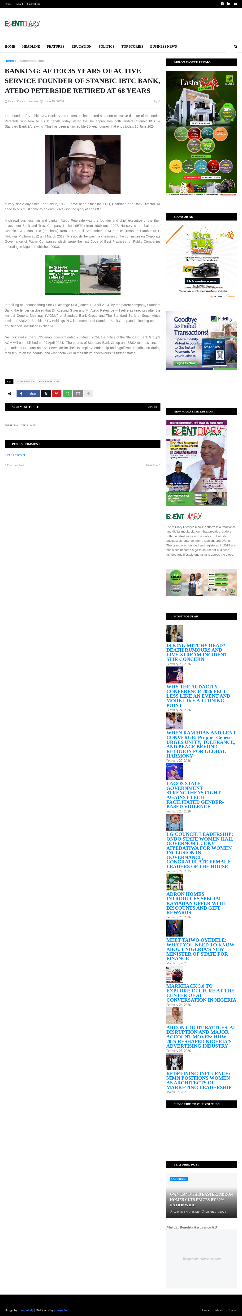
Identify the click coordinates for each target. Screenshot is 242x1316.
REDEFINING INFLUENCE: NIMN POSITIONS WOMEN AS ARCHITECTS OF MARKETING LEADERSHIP (199, 1080)
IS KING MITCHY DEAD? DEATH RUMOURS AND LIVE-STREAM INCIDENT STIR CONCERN (196, 652)
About (19, 4)
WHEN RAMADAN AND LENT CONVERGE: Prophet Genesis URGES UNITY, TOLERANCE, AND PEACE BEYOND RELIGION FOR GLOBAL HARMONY (201, 744)
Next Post (152, 465)
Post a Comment (15, 455)
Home (8, 4)
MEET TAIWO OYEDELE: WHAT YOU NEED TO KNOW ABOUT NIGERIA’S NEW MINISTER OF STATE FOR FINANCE (200, 949)
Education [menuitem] (82, 46)
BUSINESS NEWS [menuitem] (163, 46)
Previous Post (15, 465)
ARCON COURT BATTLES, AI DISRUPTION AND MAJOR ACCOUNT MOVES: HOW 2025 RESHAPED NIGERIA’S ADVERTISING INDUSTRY (200, 1037)
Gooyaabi (60, 1310)
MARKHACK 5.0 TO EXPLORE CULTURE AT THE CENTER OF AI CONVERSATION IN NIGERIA (201, 993)
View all (152, 406)
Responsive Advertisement (202, 1259)
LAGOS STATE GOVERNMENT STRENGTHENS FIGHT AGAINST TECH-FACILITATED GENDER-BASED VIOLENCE (195, 795)
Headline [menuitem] (31, 46)
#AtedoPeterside (30, 60)
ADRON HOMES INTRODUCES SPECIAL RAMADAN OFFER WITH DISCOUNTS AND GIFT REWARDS (196, 903)
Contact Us (33, 4)
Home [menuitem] (10, 46)
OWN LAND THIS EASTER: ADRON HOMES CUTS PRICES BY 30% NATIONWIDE (201, 1199)
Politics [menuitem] (106, 46)
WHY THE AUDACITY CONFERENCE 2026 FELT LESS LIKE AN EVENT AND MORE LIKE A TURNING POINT (198, 696)
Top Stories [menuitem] (132, 46)
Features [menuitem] (56, 46)
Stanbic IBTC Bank (49, 381)
